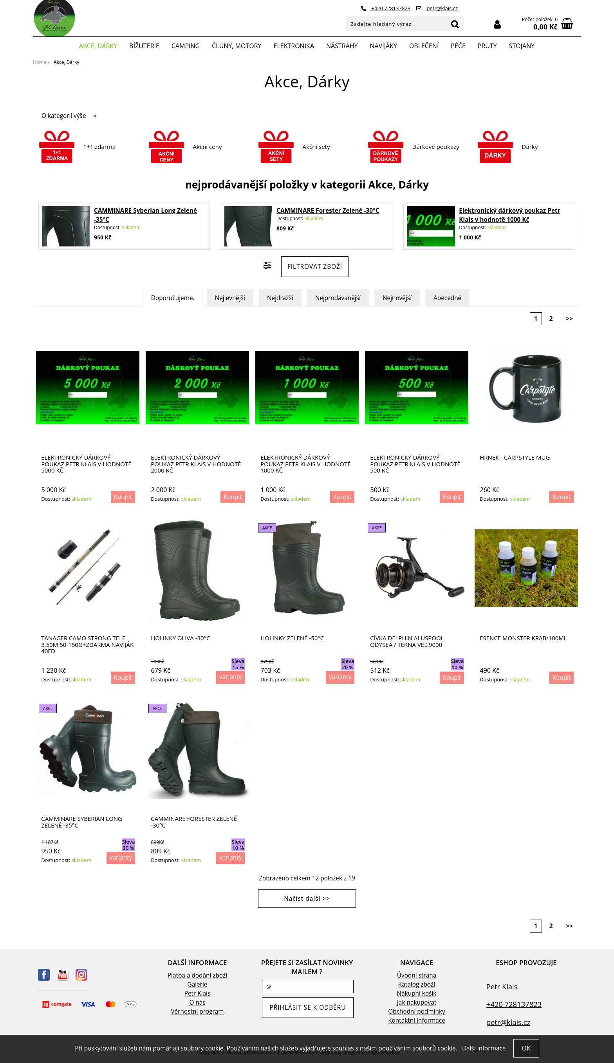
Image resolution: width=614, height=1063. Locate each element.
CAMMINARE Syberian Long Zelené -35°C (81, 821)
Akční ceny (207, 146)
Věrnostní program (197, 1011)
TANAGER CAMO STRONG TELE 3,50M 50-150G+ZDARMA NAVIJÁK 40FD (87, 644)
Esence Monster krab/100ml (523, 638)
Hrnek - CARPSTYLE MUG (515, 457)
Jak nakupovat (416, 1002)
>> (569, 319)
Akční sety (316, 146)
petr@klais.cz (437, 8)
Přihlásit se (497, 24)
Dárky (530, 146)
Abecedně (447, 298)
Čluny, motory (236, 46)
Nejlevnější (230, 298)
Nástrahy (342, 46)
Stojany (522, 46)
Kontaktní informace (416, 1020)
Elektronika (294, 46)
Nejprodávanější (338, 298)
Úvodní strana (416, 975)
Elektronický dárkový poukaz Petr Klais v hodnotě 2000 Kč (196, 464)
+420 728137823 (385, 8)
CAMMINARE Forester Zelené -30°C (327, 210)
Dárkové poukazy (435, 146)
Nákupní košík (417, 993)
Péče (458, 46)
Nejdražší (280, 298)
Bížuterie (144, 46)
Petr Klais (197, 993)
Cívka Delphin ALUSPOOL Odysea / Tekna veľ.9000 (407, 641)
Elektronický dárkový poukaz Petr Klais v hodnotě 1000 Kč (305, 464)
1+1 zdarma (99, 146)
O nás (197, 1002)
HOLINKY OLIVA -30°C (180, 638)
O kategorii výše (64, 116)
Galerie (198, 984)
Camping (186, 46)
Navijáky (383, 46)
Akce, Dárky (98, 46)
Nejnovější (397, 298)
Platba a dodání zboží (197, 975)
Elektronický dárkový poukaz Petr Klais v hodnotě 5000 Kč (86, 464)
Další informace (484, 1048)
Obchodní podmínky (416, 1011)
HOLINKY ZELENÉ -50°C (292, 638)
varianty (230, 677)
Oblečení (424, 46)
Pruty (487, 46)
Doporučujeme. (173, 298)
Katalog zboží (416, 984)
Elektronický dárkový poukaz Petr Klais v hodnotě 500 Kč (415, 464)
